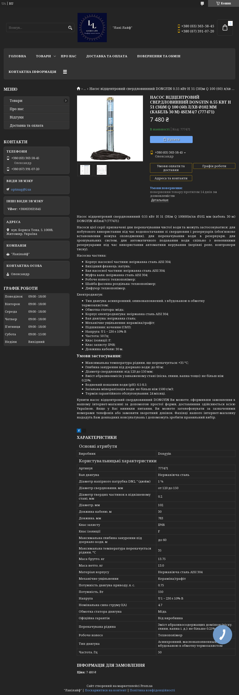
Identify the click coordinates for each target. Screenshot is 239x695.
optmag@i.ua (21, 189)
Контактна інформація (32, 71)
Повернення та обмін (158, 56)
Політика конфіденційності (152, 690)
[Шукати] (70, 28)
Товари (43, 56)
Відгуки (17, 117)
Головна (17, 56)
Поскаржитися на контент (106, 690)
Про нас (68, 56)
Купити (174, 139)
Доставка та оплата (106, 56)
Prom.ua (146, 686)
